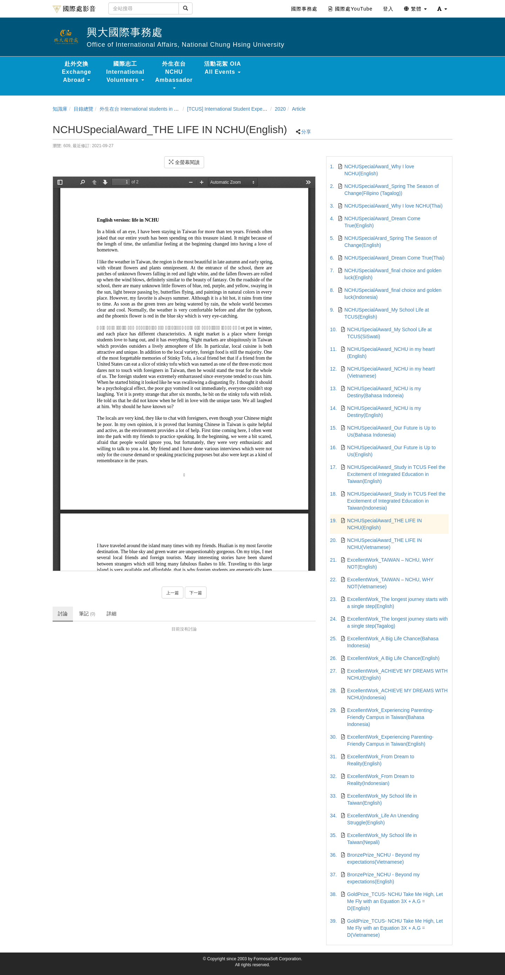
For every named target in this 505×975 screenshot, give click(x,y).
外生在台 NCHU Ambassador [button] (174, 75)
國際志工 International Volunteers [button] (125, 72)
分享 (306, 132)
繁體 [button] (415, 9)
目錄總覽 (83, 109)
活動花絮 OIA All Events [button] (222, 68)
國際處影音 (74, 9)
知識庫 (60, 109)
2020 (280, 109)
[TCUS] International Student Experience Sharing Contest (249, 109)
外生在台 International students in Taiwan (144, 109)
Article (299, 109)
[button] (442, 9)
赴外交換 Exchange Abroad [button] (77, 72)
